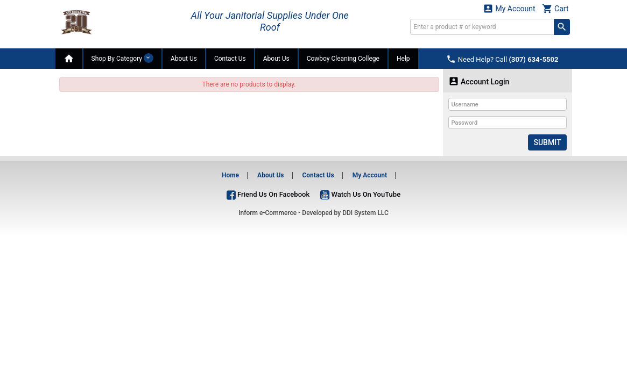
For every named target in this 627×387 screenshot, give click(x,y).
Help (403, 58)
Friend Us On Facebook (268, 194)
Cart (555, 8)
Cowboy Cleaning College (343, 58)
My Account (509, 8)
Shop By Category (122, 58)
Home (230, 175)
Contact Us (230, 58)
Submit (547, 142)
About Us (184, 58)
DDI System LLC (365, 213)
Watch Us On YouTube (360, 194)
